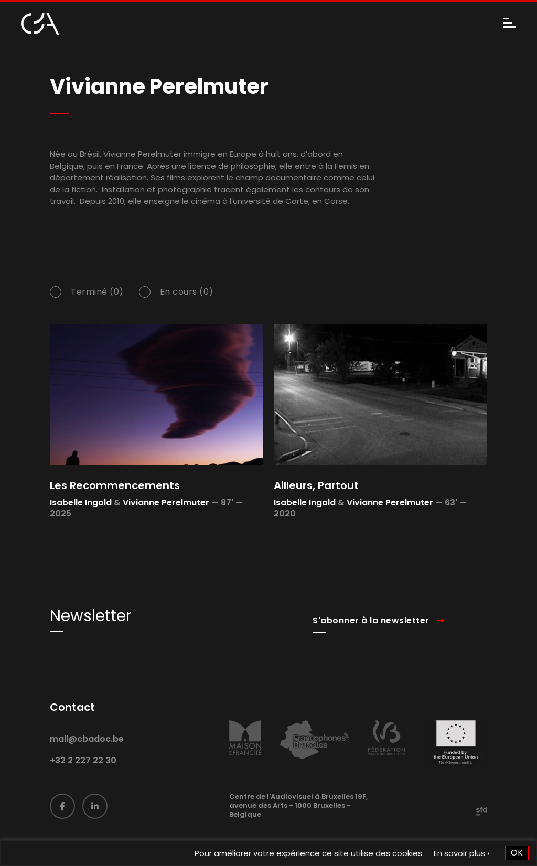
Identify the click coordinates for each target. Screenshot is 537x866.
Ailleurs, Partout (316, 485)
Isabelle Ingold (81, 502)
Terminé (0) (97, 292)
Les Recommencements (115, 485)
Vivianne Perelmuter (166, 502)
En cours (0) (186, 292)
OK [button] (517, 853)
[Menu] (509, 24)
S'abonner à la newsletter (371, 631)
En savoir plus (459, 853)
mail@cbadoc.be (87, 750)
